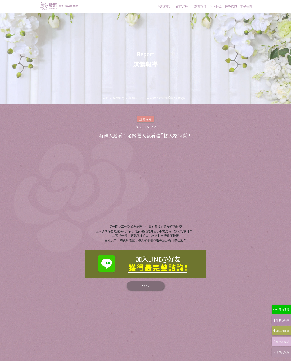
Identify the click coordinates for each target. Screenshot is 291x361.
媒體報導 (115, 98)
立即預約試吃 (280, 352)
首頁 (101, 98)
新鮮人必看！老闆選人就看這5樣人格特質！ (159, 98)
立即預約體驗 (280, 341)
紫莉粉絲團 (280, 320)
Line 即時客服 (280, 310)
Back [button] (145, 286)
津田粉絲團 (280, 331)
